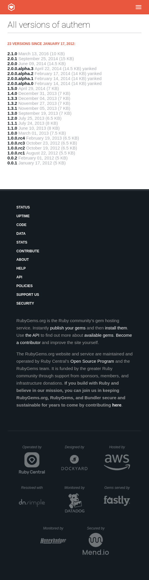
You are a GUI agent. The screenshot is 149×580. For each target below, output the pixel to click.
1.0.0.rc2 (16, 147)
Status (23, 207)
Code (21, 225)
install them (116, 327)
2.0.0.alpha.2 (20, 73)
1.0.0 (12, 133)
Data (21, 234)
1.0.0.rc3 (16, 142)
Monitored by (76, 488)
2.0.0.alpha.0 (20, 83)
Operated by (33, 449)
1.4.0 (12, 93)
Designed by (76, 447)
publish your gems (68, 327)
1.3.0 (12, 113)
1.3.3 (12, 98)
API (19, 277)
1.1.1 (12, 123)
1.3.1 (12, 108)
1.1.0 (12, 128)
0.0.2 (12, 157)
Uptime (22, 216)
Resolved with (33, 488)
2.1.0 (12, 53)
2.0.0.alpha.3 (20, 68)
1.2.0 (12, 118)
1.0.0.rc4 (16, 138)
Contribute (27, 251)
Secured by (98, 528)
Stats (21, 242)
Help (21, 268)
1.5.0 (12, 88)
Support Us (27, 295)
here (117, 404)
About (22, 260)
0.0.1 (12, 162)
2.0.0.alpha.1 (20, 78)
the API (32, 335)
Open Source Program (92, 361)
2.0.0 (12, 63)
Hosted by (119, 447)
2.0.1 (12, 58)
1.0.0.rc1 (16, 152)
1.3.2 (12, 103)
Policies (24, 286)
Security (25, 303)
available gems (98, 335)
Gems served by (117, 488)
